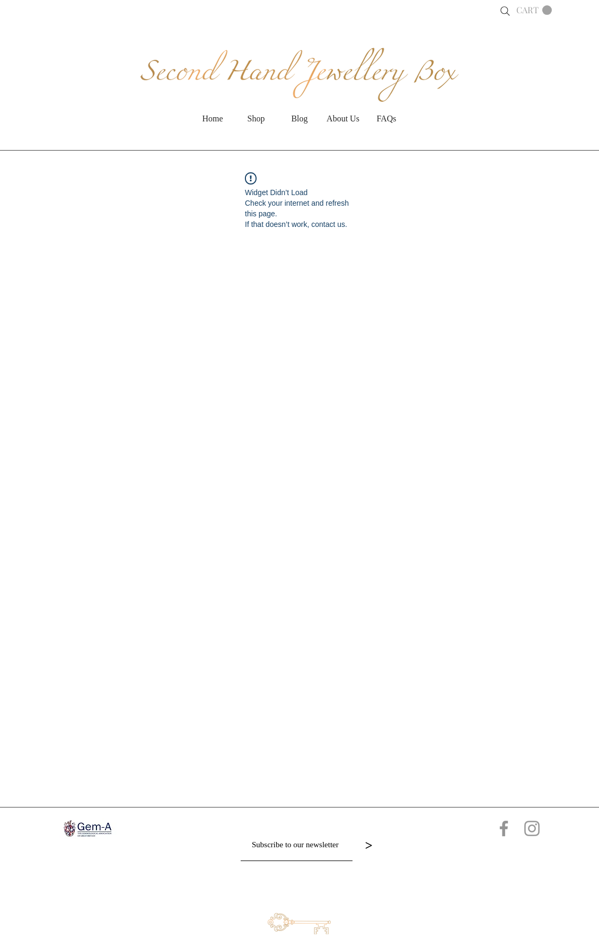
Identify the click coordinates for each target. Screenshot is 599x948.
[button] (534, 10)
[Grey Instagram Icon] (532, 828)
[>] (368, 845)
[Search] (505, 11)
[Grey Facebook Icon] (504, 828)
